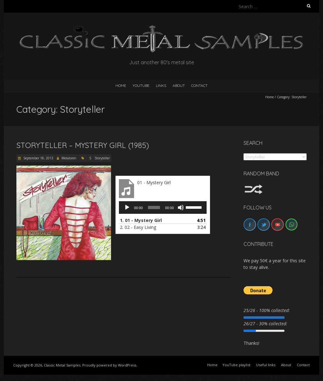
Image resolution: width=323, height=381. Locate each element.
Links (161, 85)
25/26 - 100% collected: (267, 310)
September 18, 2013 (37, 158)
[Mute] (181, 207)
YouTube (141, 85)
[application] (163, 207)
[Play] (127, 207)
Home (269, 97)
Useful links (265, 364)
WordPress (127, 365)
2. (138, 227)
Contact (199, 85)
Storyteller (102, 158)
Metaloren (69, 158)
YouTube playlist (236, 364)
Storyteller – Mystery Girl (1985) (82, 145)
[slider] (154, 207)
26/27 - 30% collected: (265, 324)
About (179, 85)
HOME (120, 85)
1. (141, 220)
